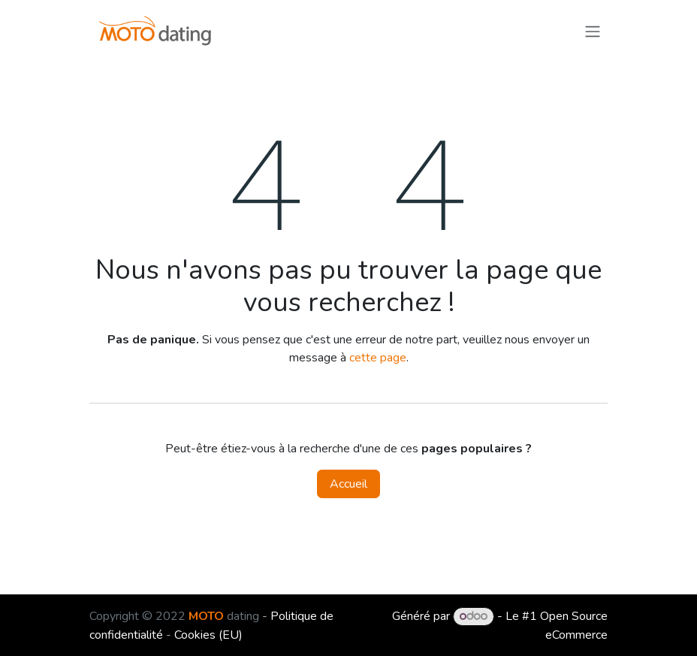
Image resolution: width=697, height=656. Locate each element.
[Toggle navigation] (593, 30)
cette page (377, 357)
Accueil (348, 484)
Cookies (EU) (208, 635)
